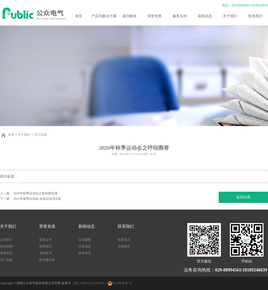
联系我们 (255, 16)
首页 (78, 16)
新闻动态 (205, 16)
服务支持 (179, 16)
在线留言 (124, 246)
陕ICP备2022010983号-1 (90, 283)
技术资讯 (84, 253)
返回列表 (243, 197)
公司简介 (6, 239)
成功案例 (129, 16)
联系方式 (124, 239)
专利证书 (45, 253)
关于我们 (230, 16)
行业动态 (84, 246)
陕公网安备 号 (122, 283)
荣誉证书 (45, 239)
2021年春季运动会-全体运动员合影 (37, 198)
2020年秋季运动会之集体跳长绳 (35, 193)
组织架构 (6, 246)
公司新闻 (84, 239)
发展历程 (6, 253)
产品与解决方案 (104, 16)
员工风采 (40, 134)
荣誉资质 (154, 16)
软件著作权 (47, 260)
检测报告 (45, 246)
